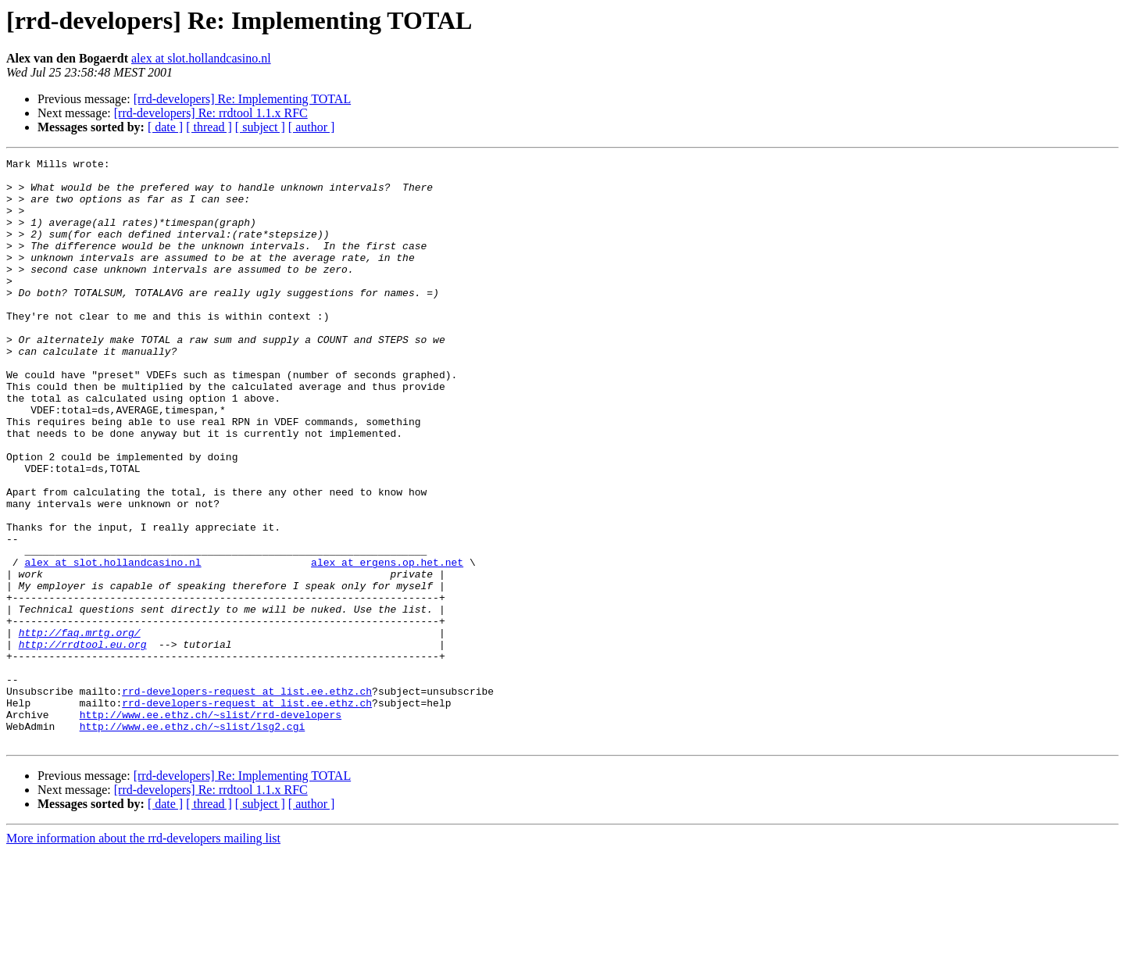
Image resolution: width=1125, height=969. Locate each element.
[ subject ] (260, 127)
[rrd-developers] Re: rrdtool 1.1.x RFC (211, 113)
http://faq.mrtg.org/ (80, 728)
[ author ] (311, 127)
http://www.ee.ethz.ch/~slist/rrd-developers (210, 827)
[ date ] (165, 127)
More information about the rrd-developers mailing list (143, 955)
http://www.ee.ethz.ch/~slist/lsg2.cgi (192, 841)
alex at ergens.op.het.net (387, 644)
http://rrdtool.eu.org (83, 742)
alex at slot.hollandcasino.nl (201, 58)
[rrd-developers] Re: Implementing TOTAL (243, 98)
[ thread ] (209, 127)
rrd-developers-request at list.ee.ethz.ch (247, 799)
